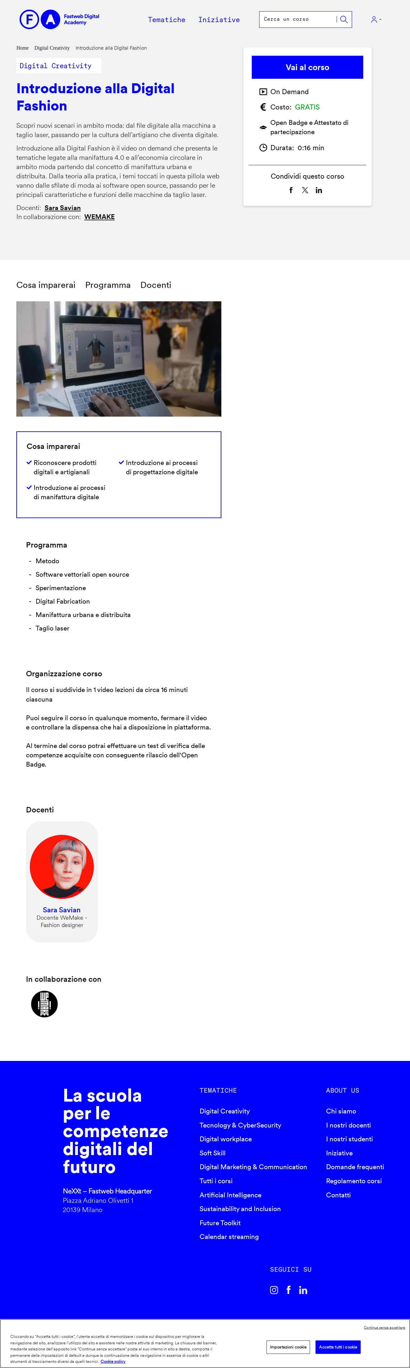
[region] (205, 1343)
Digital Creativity (52, 48)
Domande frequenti (355, 1167)
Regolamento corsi (354, 1181)
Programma (108, 285)
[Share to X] (305, 190)
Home (22, 48)
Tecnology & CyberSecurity (240, 1125)
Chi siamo (341, 1111)
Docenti (155, 285)
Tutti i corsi (216, 1181)
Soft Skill (213, 1153)
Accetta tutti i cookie (338, 1347)
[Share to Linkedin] (319, 190)
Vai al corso (307, 67)
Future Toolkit (220, 1223)
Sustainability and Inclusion (240, 1209)
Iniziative (339, 1153)
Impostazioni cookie (288, 1347)
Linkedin (303, 1290)
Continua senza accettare (384, 1327)
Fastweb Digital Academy (37, 1152)
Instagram (274, 1290)
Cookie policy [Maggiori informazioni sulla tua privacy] (113, 1361)
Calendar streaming (229, 1237)
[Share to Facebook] (291, 190)
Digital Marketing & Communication (253, 1167)
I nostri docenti (348, 1125)
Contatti (338, 1195)
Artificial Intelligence (230, 1195)
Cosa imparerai (46, 285)
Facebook (288, 1290)
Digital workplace (226, 1139)
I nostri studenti (349, 1139)
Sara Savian (63, 208)
